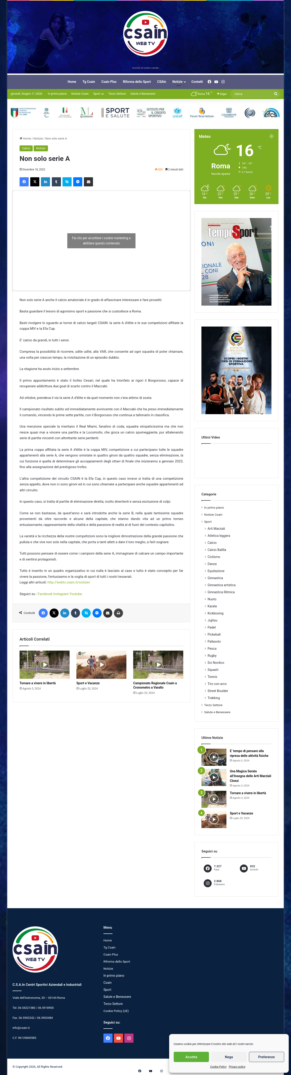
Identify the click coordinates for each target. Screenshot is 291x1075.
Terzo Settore (117, 93)
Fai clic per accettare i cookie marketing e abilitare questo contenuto (101, 240)
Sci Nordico (216, 662)
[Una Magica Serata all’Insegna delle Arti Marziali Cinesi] (213, 777)
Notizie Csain (80, 93)
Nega (229, 1057)
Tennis (212, 677)
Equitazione (216, 571)
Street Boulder (218, 691)
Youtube (76, 594)
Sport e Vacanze (88, 683)
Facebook (45, 594)
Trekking (214, 698)
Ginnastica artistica (222, 585)
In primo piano (57, 93)
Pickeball (214, 634)
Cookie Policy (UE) (116, 1011)
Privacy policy (237, 1066)
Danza (212, 564)
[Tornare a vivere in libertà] (45, 665)
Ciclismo (214, 557)
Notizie (177, 82)
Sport (96, 93)
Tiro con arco (217, 684)
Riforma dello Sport (137, 82)
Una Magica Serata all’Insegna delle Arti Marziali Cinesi (250, 776)
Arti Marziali (216, 528)
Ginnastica (215, 578)
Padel (212, 627)
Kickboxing (215, 613)
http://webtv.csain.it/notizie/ (69, 582)
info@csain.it (21, 1027)
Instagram (61, 594)
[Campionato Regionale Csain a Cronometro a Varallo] (158, 665)
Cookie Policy (218, 1066)
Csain (107, 982)
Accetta (191, 1057)
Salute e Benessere (142, 93)
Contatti (197, 82)
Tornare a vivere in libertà (38, 683)
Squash (213, 670)
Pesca (212, 648)
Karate (212, 606)
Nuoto (212, 599)
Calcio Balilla (217, 550)
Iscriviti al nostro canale (145, 67)
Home (72, 82)
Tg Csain (89, 82)
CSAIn (161, 82)
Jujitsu (212, 620)
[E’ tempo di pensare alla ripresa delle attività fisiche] (213, 757)
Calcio (26, 148)
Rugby (212, 655)
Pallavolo (214, 641)
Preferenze (266, 1057)
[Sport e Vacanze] (101, 665)
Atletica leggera (219, 536)
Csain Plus (109, 82)
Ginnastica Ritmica (221, 592)
